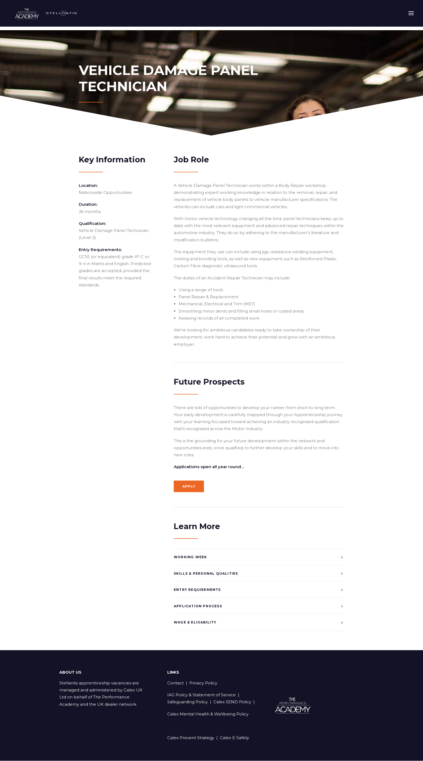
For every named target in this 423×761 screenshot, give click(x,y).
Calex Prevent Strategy (190, 738)
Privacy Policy (203, 683)
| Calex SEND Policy (229, 702)
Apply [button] (188, 487)
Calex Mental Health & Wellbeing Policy (207, 714)
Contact (175, 683)
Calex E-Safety (234, 738)
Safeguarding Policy (187, 702)
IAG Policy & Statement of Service (201, 695)
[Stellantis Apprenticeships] (51, 15)
